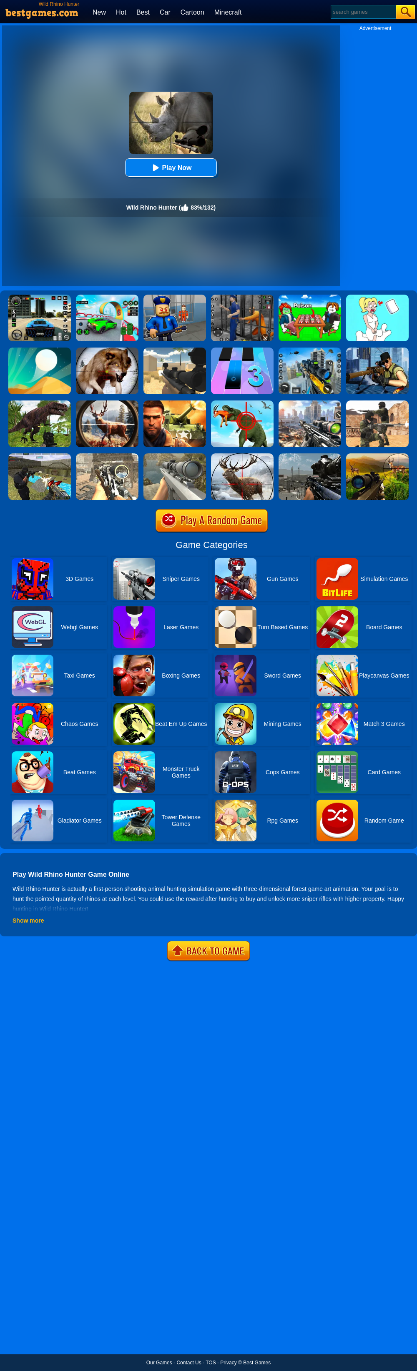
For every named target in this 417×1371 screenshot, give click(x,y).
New (99, 12)
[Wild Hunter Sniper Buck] (377, 456)
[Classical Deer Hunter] (242, 456)
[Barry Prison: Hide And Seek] (174, 297)
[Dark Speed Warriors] (107, 297)
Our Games (159, 1363)
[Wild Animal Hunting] (107, 350)
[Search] (363, 12)
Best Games (257, 1363)
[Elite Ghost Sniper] (107, 456)
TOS (211, 1363)
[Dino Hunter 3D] (242, 403)
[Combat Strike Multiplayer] (377, 403)
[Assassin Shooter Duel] (310, 403)
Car (165, 12)
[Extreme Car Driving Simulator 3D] (39, 297)
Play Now (170, 168)
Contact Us (188, 1363)
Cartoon (192, 12)
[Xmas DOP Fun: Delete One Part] (377, 297)
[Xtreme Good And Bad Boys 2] (39, 456)
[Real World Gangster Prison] (242, 297)
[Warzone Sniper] (310, 456)
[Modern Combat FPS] (174, 403)
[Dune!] (39, 350)
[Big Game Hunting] (107, 403)
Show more (28, 920)
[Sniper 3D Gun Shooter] (377, 350)
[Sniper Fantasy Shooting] (174, 456)
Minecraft (228, 12)
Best (143, 12)
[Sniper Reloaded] (174, 350)
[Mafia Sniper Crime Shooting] (310, 350)
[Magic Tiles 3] (242, 350)
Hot (121, 12)
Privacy (228, 1363)
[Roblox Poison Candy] (310, 297)
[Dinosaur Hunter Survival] (39, 403)
